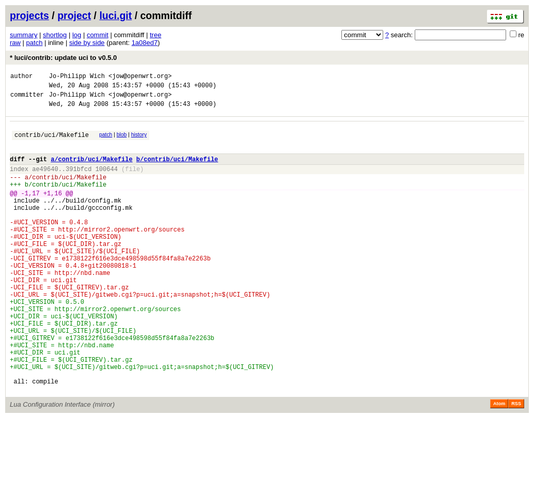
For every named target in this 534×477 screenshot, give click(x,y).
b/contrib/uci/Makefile (177, 169)
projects (29, 15)
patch (34, 43)
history (139, 141)
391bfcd (78, 181)
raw (15, 43)
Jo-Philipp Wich (77, 77)
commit (97, 35)
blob (122, 141)
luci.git (115, 15)
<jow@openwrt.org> (139, 77)
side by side (87, 43)
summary (23, 35)
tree (155, 35)
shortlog (55, 35)
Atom (499, 462)
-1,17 (30, 210)
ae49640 (45, 181)
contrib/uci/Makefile (51, 142)
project (74, 15)
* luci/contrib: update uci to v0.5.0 (63, 57)
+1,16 (52, 210)
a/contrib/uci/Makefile (91, 169)
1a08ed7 (145, 43)
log (76, 35)
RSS (516, 462)
